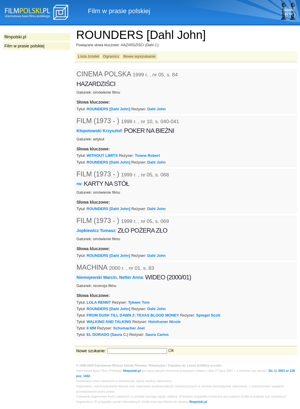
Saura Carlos (157, 334)
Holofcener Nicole (164, 321)
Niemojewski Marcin (96, 277)
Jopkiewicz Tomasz (95, 230)
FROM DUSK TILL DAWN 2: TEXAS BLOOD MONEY (133, 315)
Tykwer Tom (139, 302)
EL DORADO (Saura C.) (107, 334)
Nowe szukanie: (91, 350)
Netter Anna (131, 277)
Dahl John (156, 109)
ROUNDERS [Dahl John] (108, 109)
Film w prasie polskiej (24, 46)
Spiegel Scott (208, 315)
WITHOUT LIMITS (102, 155)
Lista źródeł (88, 56)
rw (78, 183)
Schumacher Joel (128, 328)
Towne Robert (147, 155)
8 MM (91, 328)
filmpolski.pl (132, 370)
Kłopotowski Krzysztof (99, 130)
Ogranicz (111, 56)
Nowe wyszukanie (139, 56)
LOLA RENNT (99, 302)
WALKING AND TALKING (109, 321)
